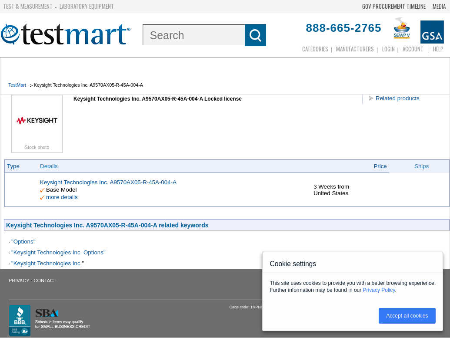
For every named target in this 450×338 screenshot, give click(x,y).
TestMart (17, 85)
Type (13, 166)
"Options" (23, 241)
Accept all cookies (407, 316)
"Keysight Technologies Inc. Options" (58, 252)
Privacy (19, 280)
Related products (398, 98)
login (388, 48)
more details (62, 197)
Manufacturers (355, 48)
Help (438, 48)
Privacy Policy (379, 290)
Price (380, 166)
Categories (315, 48)
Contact (45, 280)
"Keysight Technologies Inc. (46, 263)
